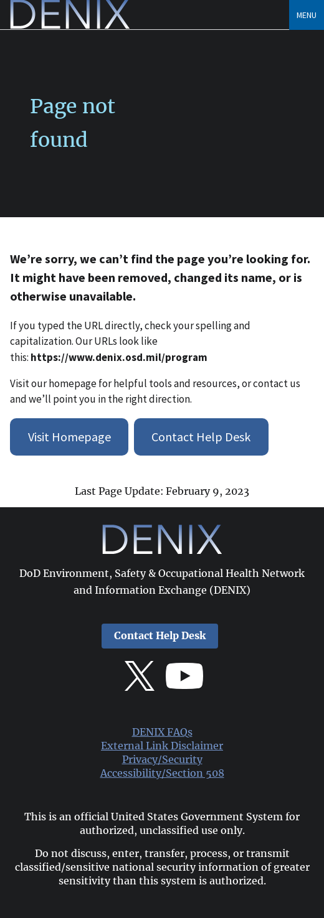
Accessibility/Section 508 (162, 773)
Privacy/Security (162, 760)
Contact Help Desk (200, 436)
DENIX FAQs (162, 732)
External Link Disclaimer (162, 746)
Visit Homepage (69, 436)
